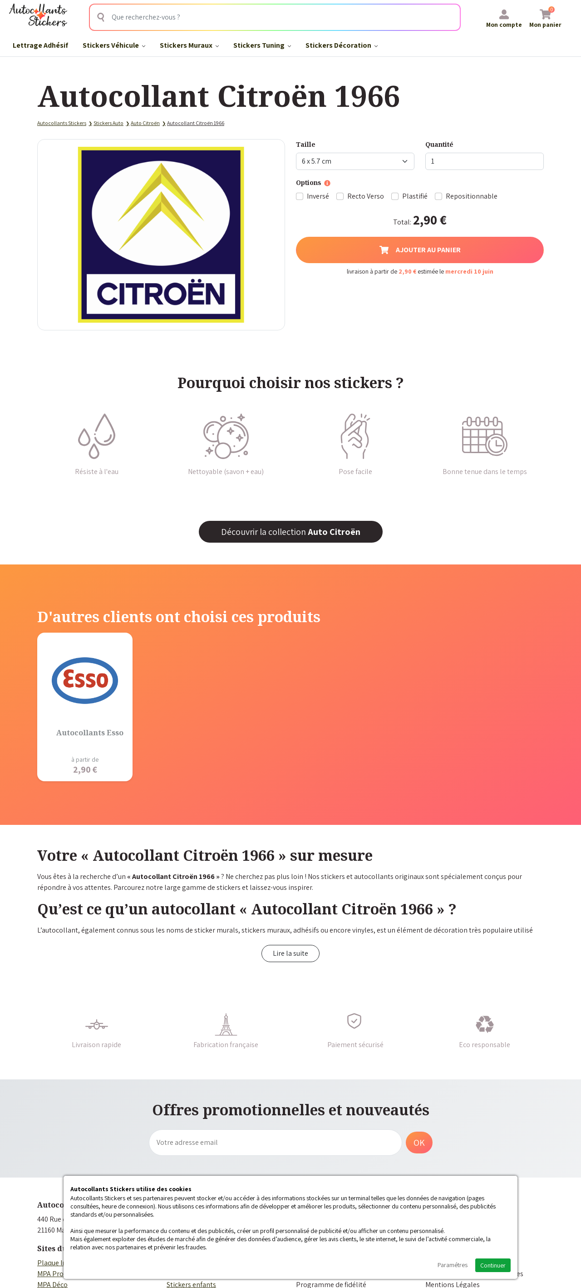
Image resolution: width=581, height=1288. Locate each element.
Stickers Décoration (341, 45)
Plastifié (415, 196)
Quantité (439, 144)
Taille (305, 144)
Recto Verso (365, 196)
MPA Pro (50, 1273)
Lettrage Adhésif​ (40, 45)
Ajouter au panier (420, 250)
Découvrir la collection (290, 532)
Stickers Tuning (262, 45)
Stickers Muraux (189, 45)
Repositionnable (471, 196)
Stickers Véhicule (114, 45)
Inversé (318, 196)
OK (419, 1142)
